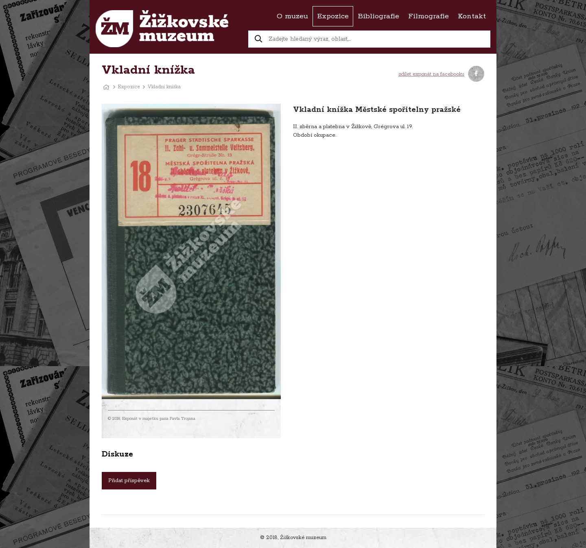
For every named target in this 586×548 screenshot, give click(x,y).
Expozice (129, 87)
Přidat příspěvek (129, 480)
